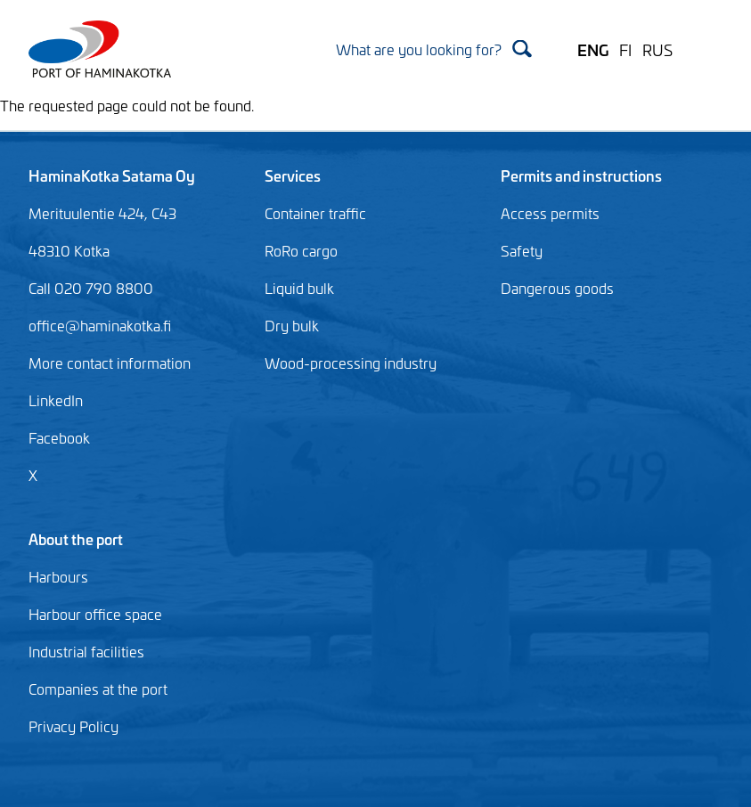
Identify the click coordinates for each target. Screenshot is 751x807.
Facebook (59, 437)
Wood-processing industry (351, 362)
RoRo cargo (301, 250)
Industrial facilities (86, 651)
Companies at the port (98, 688)
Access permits (550, 213)
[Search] (434, 48)
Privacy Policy (73, 726)
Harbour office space (95, 614)
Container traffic (315, 213)
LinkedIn (56, 400)
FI (625, 49)
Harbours (58, 576)
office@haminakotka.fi (100, 325)
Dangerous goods (557, 288)
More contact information (110, 362)
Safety (522, 250)
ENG (592, 49)
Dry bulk (292, 325)
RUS (657, 49)
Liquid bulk (299, 288)
